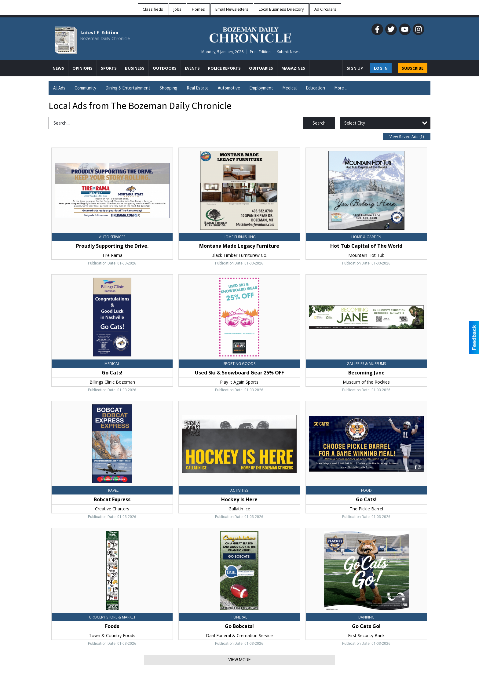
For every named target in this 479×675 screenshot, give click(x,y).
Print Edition (260, 51)
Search (319, 123)
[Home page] (250, 34)
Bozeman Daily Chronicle (105, 38)
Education (315, 88)
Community (85, 88)
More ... (341, 88)
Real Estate (198, 88)
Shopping (168, 88)
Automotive (229, 88)
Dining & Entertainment (127, 88)
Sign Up (355, 68)
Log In (381, 68)
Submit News (288, 51)
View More (239, 659)
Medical (289, 88)
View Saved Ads (406, 136)
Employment (261, 88)
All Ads (59, 88)
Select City (354, 123)
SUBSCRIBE (412, 68)
